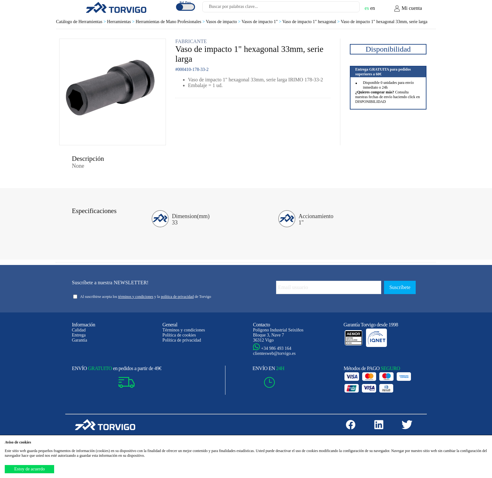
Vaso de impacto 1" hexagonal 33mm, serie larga (384, 21)
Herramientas (121, 21)
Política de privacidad (181, 340)
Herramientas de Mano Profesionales (171, 21)
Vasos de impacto (224, 21)
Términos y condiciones (183, 330)
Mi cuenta (408, 8)
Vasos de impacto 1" (262, 21)
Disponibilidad (388, 49)
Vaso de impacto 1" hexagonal (311, 21)
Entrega (79, 335)
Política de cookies (179, 335)
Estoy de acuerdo (29, 469)
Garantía (79, 340)
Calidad (79, 330)
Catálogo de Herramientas (81, 21)
